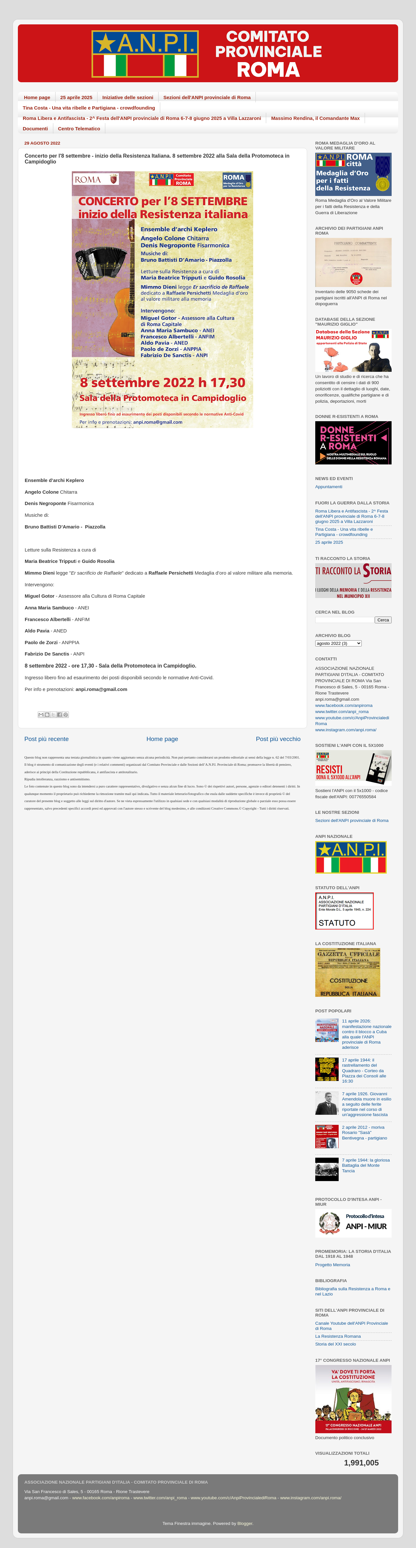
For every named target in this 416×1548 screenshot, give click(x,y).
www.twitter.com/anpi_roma (342, 711)
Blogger (244, 1523)
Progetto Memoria (332, 1264)
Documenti (35, 128)
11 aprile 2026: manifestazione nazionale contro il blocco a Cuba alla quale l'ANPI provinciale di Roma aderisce (366, 1034)
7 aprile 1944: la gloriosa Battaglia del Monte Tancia (366, 1165)
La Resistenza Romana (338, 1336)
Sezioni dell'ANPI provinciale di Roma (207, 97)
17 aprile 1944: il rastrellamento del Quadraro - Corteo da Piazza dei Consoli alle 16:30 (364, 1071)
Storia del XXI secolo (335, 1344)
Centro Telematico (79, 128)
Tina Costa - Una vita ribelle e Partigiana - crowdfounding (89, 108)
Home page (37, 97)
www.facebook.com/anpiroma (343, 705)
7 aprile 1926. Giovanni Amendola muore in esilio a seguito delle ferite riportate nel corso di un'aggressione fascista (366, 1104)
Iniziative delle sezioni (127, 97)
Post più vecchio (278, 738)
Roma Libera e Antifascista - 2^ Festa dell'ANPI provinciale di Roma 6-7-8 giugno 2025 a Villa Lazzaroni (142, 118)
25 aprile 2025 (76, 97)
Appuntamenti (328, 486)
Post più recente (46, 738)
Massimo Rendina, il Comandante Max (315, 118)
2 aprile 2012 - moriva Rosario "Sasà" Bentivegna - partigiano (364, 1132)
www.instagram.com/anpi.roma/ (345, 729)
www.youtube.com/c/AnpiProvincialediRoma (233, 1497)
